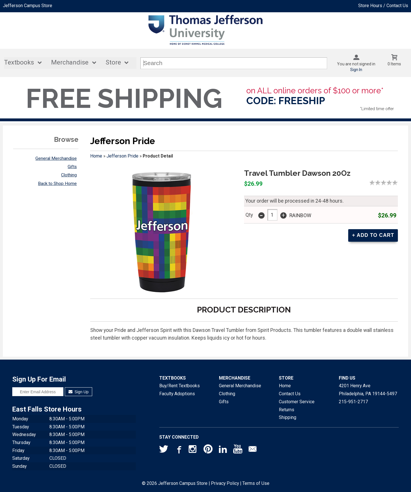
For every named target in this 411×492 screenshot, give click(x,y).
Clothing (69, 175)
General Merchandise (56, 158)
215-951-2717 (353, 401)
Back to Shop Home (57, 183)
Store (113, 62)
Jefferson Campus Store (27, 5)
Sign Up (78, 392)
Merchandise (69, 62)
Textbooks (19, 62)
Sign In (356, 69)
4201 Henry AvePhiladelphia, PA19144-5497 (368, 389)
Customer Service (297, 401)
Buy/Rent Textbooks (179, 385)
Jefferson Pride (122, 156)
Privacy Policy (225, 483)
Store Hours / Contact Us (383, 5)
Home (96, 156)
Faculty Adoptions (177, 393)
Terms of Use (255, 483)
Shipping (287, 417)
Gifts (72, 166)
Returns (286, 409)
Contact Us (290, 393)
